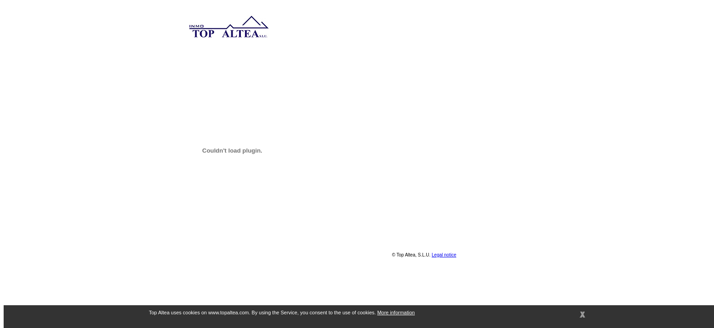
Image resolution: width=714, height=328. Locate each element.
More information (396, 312)
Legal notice (444, 254)
